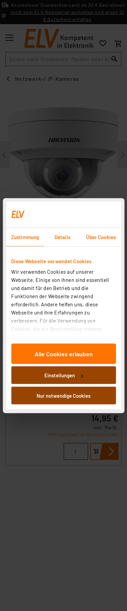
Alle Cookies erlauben (64, 353)
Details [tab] (62, 237)
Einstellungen (63, 375)
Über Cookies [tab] (101, 237)
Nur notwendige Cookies (63, 395)
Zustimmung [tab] (25, 237)
